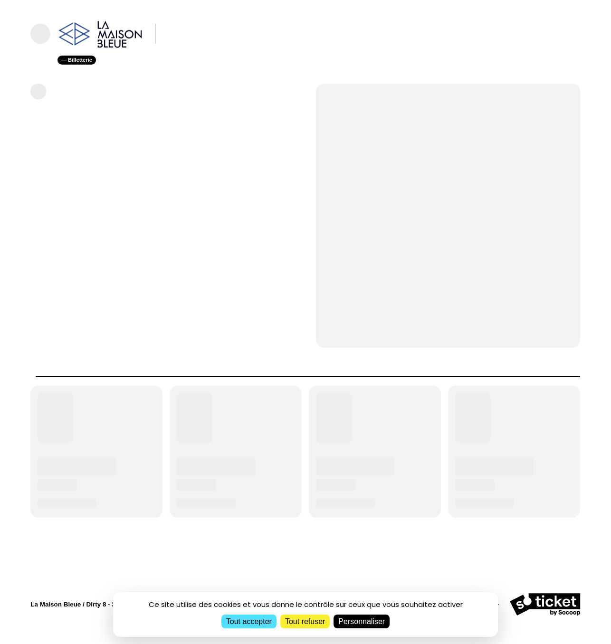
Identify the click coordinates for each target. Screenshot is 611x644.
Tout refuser (305, 621)
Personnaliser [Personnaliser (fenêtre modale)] (361, 621)
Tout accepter (249, 621)
